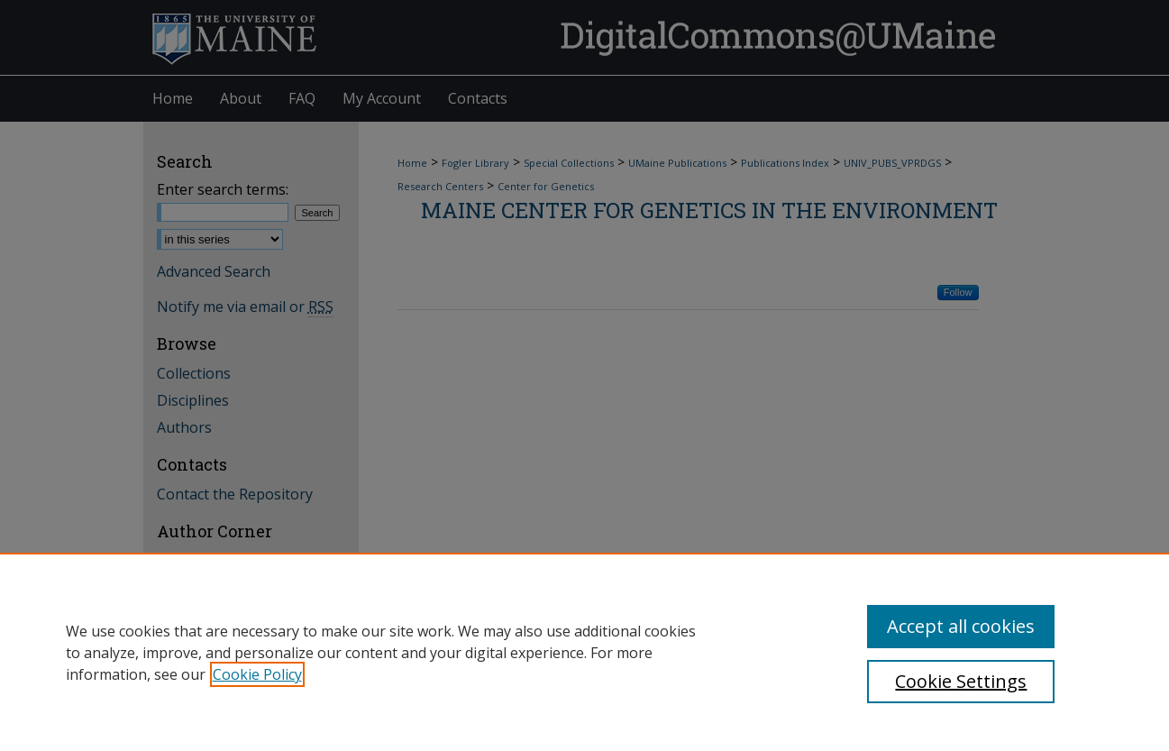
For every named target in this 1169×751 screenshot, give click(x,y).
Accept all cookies (961, 626)
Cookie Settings (961, 681)
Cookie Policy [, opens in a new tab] (257, 674)
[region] (584, 652)
